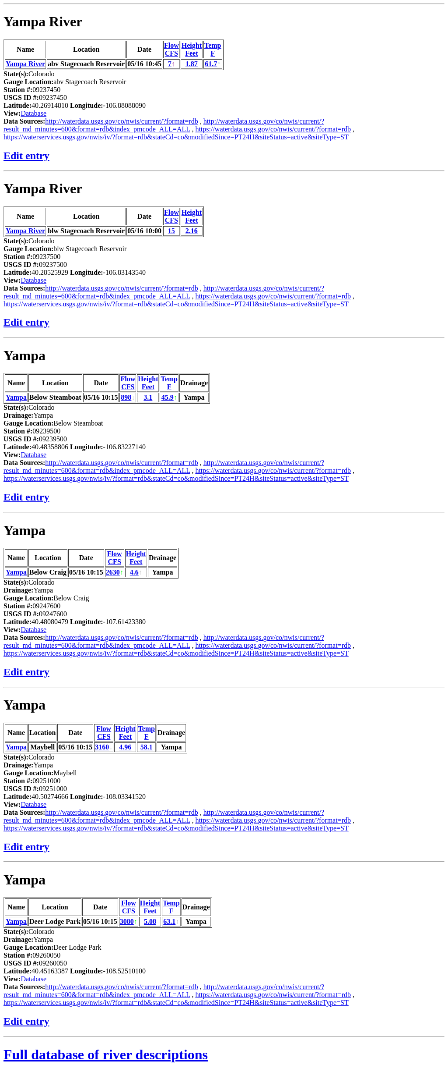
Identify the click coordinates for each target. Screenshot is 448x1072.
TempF (212, 49)
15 (171, 230)
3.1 (148, 397)
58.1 (146, 747)
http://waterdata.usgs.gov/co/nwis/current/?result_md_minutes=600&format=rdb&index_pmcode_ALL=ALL (164, 125)
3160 (102, 747)
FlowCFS (171, 49)
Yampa (25, 355)
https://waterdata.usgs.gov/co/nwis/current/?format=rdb (273, 129)
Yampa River (43, 21)
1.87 (192, 63)
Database (33, 113)
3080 (127, 921)
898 (126, 397)
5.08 (150, 921)
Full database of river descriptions (106, 1054)
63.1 (169, 921)
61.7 (211, 63)
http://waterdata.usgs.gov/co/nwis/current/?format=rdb (121, 121)
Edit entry (26, 155)
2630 (113, 572)
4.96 (125, 747)
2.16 (192, 230)
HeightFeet (192, 49)
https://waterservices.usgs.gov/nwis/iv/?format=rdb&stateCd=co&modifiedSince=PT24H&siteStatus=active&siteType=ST (176, 137)
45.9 (167, 397)
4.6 (134, 572)
